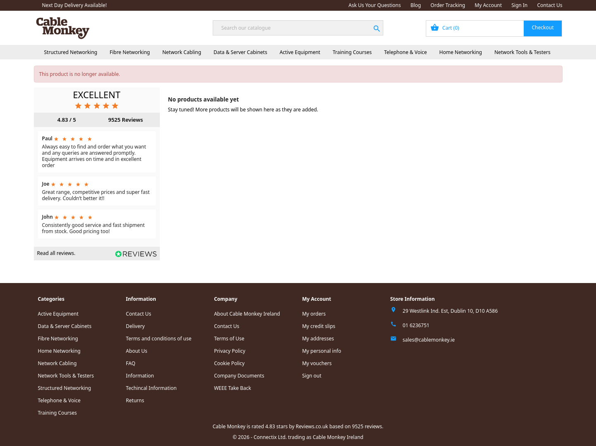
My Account (488, 5)
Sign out (311, 375)
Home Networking (460, 52)
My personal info (321, 350)
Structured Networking (70, 52)
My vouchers (317, 363)
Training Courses (352, 52)
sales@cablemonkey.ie (429, 339)
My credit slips (318, 326)
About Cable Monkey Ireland (247, 313)
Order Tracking (447, 5)
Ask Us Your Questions (375, 5)
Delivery (135, 326)
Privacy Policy (229, 350)
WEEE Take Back (232, 388)
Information (140, 375)
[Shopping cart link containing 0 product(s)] (494, 28)
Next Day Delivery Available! (74, 5)
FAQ (130, 363)
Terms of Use (229, 338)
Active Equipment (300, 52)
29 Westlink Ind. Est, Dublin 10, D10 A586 (450, 310)
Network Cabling (181, 52)
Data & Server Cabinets (240, 52)
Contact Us (549, 5)
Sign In (519, 5)
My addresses (318, 338)
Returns (135, 400)
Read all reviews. (56, 253)
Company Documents (239, 375)
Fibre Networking (129, 52)
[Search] (298, 27)
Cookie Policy (229, 363)
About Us (136, 350)
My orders (313, 313)
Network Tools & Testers (522, 52)
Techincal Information (151, 388)
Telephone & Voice (405, 52)
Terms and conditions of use (159, 338)
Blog (416, 5)
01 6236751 (416, 325)
